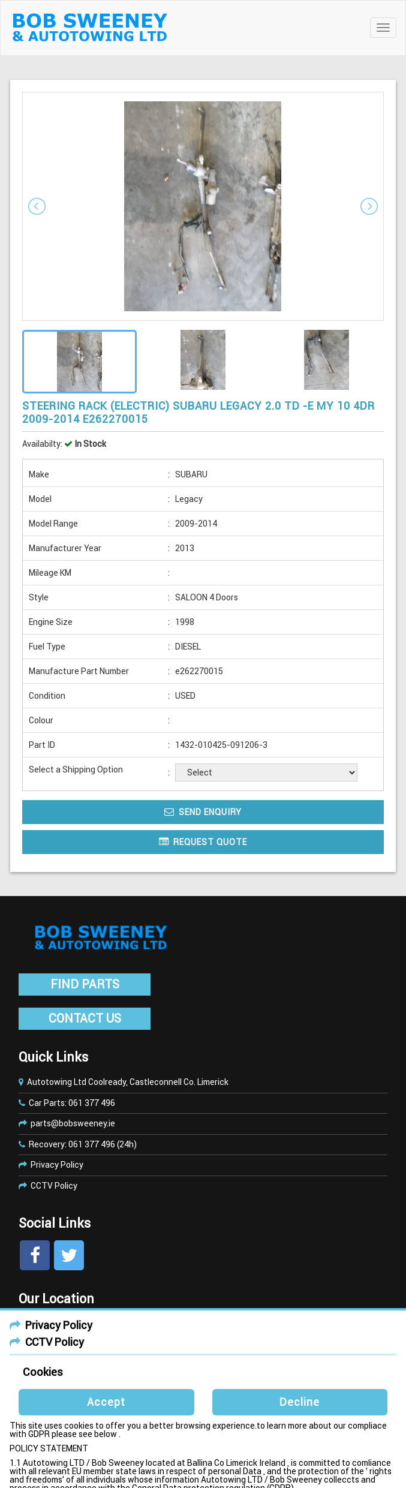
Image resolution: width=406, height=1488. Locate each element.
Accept (106, 1402)
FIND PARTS (84, 984)
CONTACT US (85, 1018)
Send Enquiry (203, 812)
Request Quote (203, 842)
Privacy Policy (57, 1165)
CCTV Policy (54, 1186)
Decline (299, 1402)
